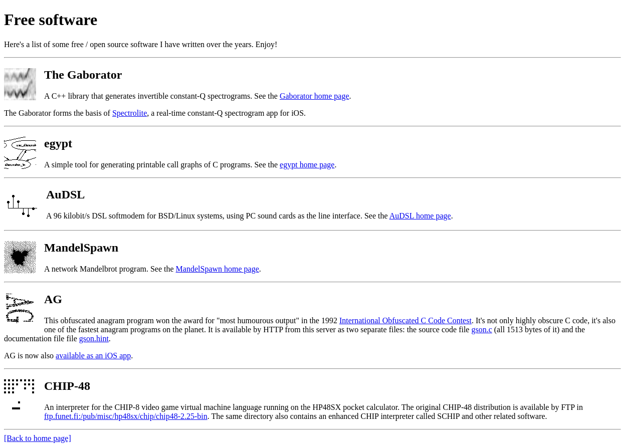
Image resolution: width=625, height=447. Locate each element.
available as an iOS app (93, 355)
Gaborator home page (314, 96)
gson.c (481, 329)
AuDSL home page (420, 215)
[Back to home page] (37, 438)
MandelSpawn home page (217, 269)
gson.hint (94, 338)
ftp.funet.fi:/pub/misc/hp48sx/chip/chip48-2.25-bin (125, 416)
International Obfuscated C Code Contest (405, 320)
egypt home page (307, 164)
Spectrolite (129, 113)
